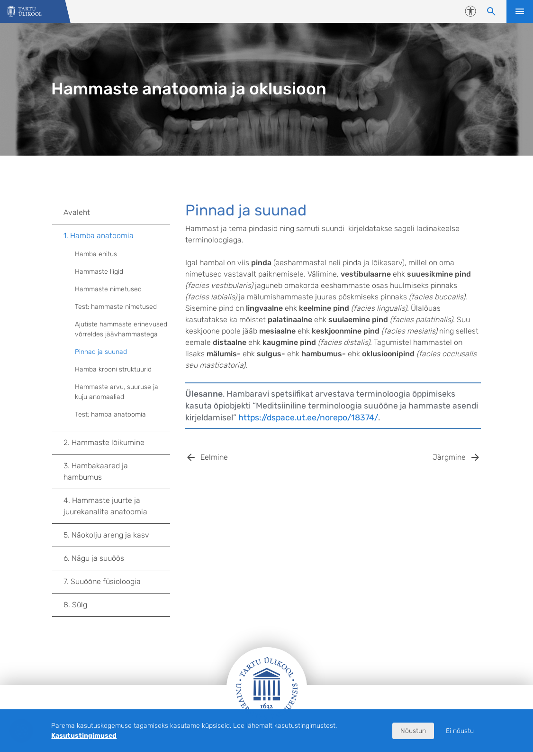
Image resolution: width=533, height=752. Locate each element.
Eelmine (214, 457)
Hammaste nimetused (108, 289)
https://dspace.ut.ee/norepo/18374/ (308, 417)
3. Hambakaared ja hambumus (116, 471)
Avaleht (76, 212)
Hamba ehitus (96, 254)
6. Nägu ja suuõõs (116, 558)
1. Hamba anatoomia (116, 235)
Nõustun (413, 731)
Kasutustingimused (84, 736)
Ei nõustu (460, 731)
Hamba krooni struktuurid (113, 369)
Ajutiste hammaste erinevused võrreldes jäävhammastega (121, 329)
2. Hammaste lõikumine (116, 442)
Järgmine (449, 457)
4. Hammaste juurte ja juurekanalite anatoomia (116, 506)
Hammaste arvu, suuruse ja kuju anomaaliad (116, 392)
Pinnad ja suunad (101, 352)
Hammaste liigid (99, 272)
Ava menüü (519, 11)
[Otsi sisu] (491, 11)
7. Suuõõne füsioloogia (116, 581)
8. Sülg (116, 604)
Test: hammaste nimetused (116, 307)
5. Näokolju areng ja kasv (116, 535)
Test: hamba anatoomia (110, 414)
